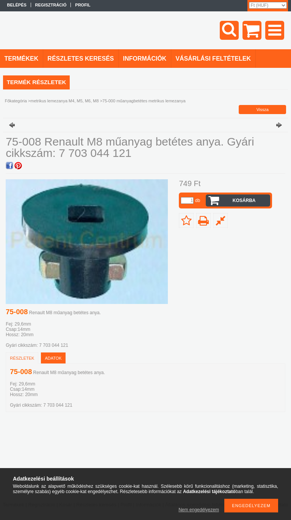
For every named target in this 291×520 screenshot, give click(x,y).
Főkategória (16, 101)
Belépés (17, 5)
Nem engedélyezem (198, 509)
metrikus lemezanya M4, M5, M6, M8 (64, 101)
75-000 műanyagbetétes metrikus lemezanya (144, 101)
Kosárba (244, 200)
